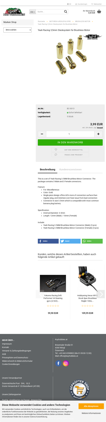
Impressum (7, 344)
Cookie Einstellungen (11, 364)
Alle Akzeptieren (91, 406)
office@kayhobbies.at (68, 356)
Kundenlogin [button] (81, 4)
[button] (69, 4)
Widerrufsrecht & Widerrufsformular (17, 361)
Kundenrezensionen (70, 169)
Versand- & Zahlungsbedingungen (16, 351)
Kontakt (5, 347)
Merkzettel (96, 4)
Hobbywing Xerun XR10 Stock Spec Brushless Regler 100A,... (87, 298)
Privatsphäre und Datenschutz (15, 357)
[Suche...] (32, 11)
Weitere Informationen (91, 413)
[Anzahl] (70, 134)
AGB (4, 354)
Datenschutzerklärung (38, 417)
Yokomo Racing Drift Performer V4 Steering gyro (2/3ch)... (52, 298)
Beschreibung (47, 169)
